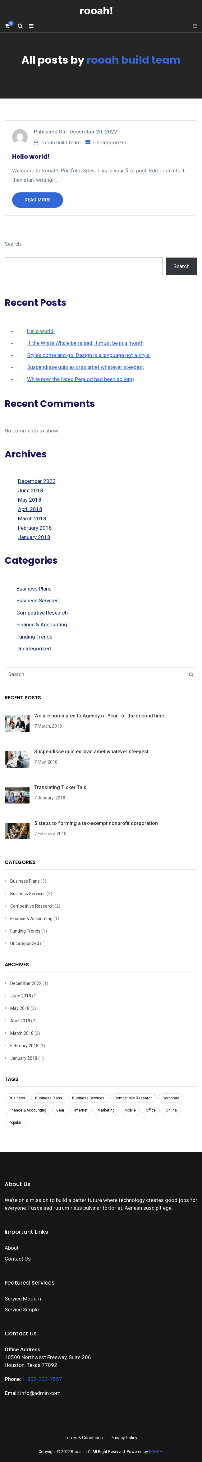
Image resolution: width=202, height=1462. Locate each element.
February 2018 (35, 528)
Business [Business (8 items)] (17, 1098)
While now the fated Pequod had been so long (80, 379)
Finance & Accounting (41, 624)
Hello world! (31, 156)
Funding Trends (34, 637)
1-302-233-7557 (42, 1379)
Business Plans (34, 589)
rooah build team (133, 59)
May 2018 (29, 500)
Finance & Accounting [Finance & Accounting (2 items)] (27, 1110)
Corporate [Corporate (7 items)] (171, 1098)
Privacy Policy (124, 1437)
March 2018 (32, 518)
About (12, 1248)
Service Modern (23, 1299)
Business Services (37, 600)
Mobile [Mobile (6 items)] (130, 1110)
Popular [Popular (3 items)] (15, 1122)
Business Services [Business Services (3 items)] (88, 1098)
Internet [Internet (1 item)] (81, 1110)
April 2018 (30, 509)
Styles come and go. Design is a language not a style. (89, 355)
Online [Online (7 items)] (171, 1110)
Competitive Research (42, 613)
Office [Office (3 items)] (151, 1110)
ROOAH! (156, 1451)
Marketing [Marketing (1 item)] (106, 1110)
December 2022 (37, 481)
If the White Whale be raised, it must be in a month (85, 343)
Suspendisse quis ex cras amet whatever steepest (85, 367)
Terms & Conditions (84, 1437)
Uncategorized (110, 142)
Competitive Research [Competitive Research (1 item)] (133, 1098)
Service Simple (22, 1309)
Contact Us (18, 1259)
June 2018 (30, 490)
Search (13, 244)
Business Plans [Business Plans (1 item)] (48, 1098)
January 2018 (34, 537)
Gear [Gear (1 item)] (60, 1110)
